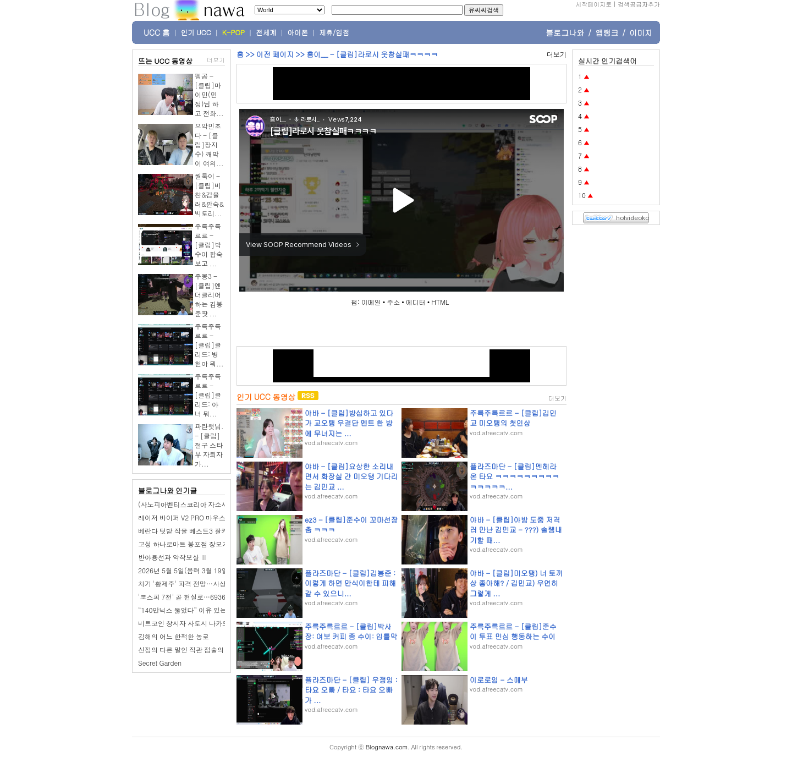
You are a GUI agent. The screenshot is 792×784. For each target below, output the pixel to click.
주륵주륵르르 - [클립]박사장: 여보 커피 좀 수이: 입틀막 (351, 631)
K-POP (233, 32)
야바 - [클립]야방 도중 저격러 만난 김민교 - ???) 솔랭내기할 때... (516, 529)
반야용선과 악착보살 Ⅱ (172, 557)
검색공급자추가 (639, 4)
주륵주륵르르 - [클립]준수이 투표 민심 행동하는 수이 (513, 631)
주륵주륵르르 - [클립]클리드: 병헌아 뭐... (209, 344)
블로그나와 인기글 (167, 490)
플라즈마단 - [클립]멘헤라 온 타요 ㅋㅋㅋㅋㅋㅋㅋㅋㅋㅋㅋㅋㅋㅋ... (514, 476)
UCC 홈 (157, 32)
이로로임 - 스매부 (499, 680)
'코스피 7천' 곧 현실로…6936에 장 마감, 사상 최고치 (216, 596)
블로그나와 (565, 32)
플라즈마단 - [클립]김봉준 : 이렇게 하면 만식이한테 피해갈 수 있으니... (350, 583)
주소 (393, 301)
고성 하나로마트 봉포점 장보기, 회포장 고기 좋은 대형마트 (224, 544)
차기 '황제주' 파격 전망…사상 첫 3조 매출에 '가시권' (215, 583)
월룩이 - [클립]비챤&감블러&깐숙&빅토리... (209, 194)
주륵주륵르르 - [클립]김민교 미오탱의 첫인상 (513, 418)
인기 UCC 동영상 (266, 396)
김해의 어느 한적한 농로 (173, 636)
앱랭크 (606, 32)
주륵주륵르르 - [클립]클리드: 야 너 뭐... (208, 394)
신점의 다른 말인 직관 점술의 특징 (188, 649)
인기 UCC (196, 32)
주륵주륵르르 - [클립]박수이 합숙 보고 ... (209, 244)
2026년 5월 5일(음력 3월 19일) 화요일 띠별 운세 (210, 570)
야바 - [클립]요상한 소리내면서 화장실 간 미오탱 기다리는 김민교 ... (351, 476)
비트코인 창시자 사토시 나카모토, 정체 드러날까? (211, 623)
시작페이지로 (593, 4)
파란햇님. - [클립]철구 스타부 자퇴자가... (209, 444)
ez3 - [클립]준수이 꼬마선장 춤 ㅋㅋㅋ (351, 524)
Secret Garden (160, 662)
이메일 (371, 301)
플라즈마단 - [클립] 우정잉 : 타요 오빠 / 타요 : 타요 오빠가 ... (351, 690)
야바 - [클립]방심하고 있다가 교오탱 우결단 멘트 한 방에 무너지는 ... (349, 423)
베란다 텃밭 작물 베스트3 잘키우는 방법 (197, 530)
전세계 (266, 32)
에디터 (416, 301)
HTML (440, 301)
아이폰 (298, 32)
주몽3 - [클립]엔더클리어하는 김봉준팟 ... (209, 294)
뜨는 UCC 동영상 (165, 61)
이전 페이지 (275, 54)
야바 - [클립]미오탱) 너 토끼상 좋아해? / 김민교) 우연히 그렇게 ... (516, 583)
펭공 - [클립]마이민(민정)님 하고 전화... (209, 94)
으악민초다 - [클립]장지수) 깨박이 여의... (209, 144)
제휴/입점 (334, 32)
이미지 (640, 32)
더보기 (216, 60)
